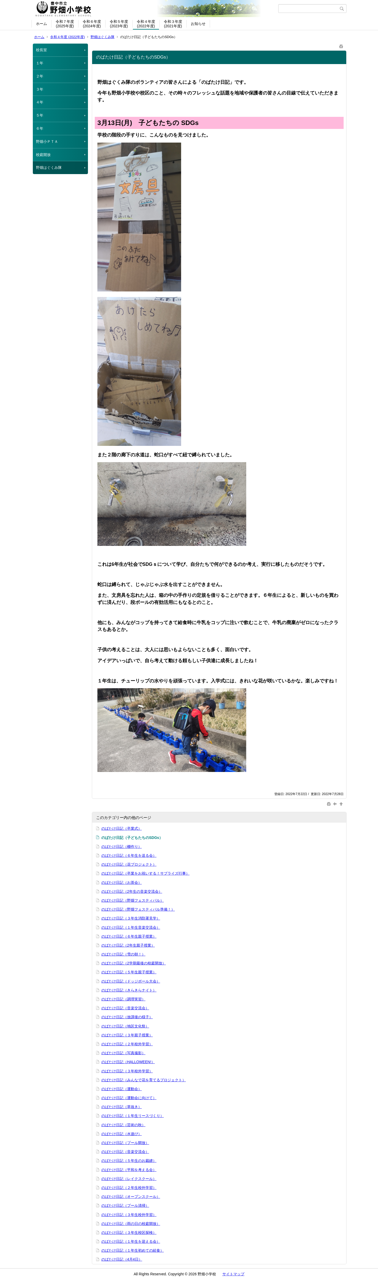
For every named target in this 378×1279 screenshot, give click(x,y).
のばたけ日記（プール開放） (125, 1143)
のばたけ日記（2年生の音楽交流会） (131, 891)
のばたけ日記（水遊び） (121, 1134)
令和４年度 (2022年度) (67, 37)
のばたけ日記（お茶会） (121, 882)
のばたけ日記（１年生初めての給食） (132, 1250)
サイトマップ (233, 1274)
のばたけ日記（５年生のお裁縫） (128, 1160)
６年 (39, 128)
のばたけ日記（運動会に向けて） (128, 1098)
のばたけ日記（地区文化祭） (125, 1026)
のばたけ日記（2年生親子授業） (128, 945)
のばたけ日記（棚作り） (121, 846)
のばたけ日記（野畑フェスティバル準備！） (138, 909)
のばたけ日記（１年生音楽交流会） (130, 927)
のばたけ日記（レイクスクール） (128, 1179)
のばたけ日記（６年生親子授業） (128, 936)
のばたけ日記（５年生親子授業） (128, 972)
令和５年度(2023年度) (119, 23)
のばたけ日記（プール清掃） (125, 1205)
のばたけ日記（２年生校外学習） (128, 1188)
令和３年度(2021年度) (173, 23)
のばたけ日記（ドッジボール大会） (130, 981)
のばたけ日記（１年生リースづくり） (132, 1116)
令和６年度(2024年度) (92, 23)
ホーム (41, 24)
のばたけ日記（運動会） (121, 1089)
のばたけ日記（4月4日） (121, 1259)
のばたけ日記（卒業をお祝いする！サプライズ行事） (145, 873)
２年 (39, 76)
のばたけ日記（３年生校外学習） (128, 1215)
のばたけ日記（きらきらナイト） (128, 990)
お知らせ (198, 24)
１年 (39, 63)
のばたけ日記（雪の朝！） (123, 954)
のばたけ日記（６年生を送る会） (128, 855)
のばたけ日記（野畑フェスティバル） (132, 900)
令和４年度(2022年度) (146, 23)
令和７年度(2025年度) (65, 23)
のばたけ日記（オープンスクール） (130, 1196)
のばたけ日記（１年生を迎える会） (130, 1241)
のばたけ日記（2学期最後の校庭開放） (133, 963)
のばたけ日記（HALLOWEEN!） (128, 1062)
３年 (39, 89)
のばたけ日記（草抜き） (121, 1107)
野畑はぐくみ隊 (102, 37)
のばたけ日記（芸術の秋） (123, 1125)
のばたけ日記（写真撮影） (123, 1053)
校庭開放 (43, 155)
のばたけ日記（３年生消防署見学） (130, 918)
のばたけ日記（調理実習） (123, 999)
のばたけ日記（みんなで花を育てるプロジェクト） (143, 1080)
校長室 (41, 50)
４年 (39, 102)
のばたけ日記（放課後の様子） (127, 1017)
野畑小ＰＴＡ (47, 141)
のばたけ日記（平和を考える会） (128, 1170)
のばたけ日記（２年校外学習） (127, 1044)
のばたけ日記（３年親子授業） (127, 1035)
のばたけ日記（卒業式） (121, 828)
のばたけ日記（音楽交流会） (125, 1008)
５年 (39, 115)
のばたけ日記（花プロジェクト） (128, 864)
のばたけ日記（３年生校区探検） (128, 1232)
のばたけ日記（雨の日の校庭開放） (130, 1223)
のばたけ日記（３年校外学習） (127, 1071)
